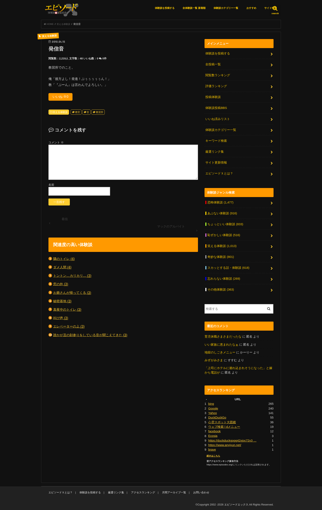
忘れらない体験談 (223, 278)
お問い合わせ (201, 491)
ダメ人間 (62, 267)
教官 (77, 112)
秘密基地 (62, 301)
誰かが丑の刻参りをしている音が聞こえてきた (90, 335)
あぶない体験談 (222, 213)
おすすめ (251, 8)
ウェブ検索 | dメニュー (224, 426)
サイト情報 (270, 8)
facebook (214, 430)
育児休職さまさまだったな (223, 336)
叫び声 (60, 318)
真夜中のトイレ (67, 310)
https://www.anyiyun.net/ (224, 444)
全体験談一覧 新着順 (194, 8)
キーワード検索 (216, 140)
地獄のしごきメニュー (220, 351)
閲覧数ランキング (217, 75)
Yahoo (212, 412)
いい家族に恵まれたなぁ (221, 343)
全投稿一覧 (213, 64)
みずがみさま (214, 359)
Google (213, 407)
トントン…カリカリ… (72, 276)
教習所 (99, 112)
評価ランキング (216, 86)
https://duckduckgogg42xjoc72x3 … (232, 439)
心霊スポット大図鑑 (222, 421)
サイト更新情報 (216, 162)
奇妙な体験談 (220, 256)
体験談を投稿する (165, 8)
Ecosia (212, 435)
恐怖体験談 (220, 202)
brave (212, 448)
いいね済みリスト (217, 118)
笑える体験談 (60, 112)
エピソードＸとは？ (219, 173)
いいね (60, 97)
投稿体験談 (213, 97)
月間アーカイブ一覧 (174, 491)
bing (211, 403)
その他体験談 (220, 289)
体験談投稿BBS (216, 108)
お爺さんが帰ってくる (72, 293)
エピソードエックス (236, 503)
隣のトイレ (64, 259)
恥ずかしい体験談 (223, 234)
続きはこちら (213, 454)
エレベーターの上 (69, 327)
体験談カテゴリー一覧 (226, 8)
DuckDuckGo (217, 416)
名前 (51, 185)
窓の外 (60, 284)
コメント (56, 142)
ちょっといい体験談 (225, 223)
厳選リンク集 (214, 151)
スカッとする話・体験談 (228, 267)
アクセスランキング (143, 491)
